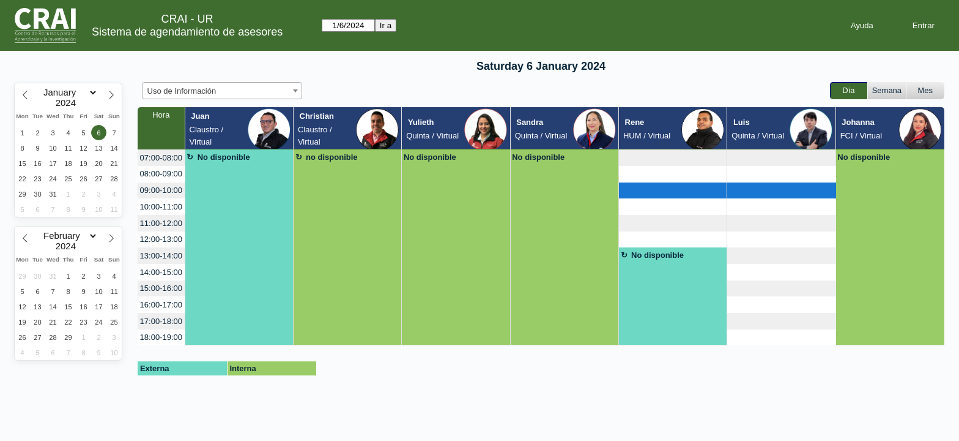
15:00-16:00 (161, 288)
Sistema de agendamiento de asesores (187, 32)
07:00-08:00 (161, 157)
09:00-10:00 (161, 190)
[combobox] (222, 90)
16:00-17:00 (161, 304)
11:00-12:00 (161, 223)
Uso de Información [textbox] (182, 91)
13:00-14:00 (161, 255)
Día (848, 90)
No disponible (224, 157)
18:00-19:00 (161, 337)
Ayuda (862, 25)
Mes (925, 90)
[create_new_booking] (673, 157)
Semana (887, 90)
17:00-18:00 (161, 321)
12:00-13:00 (161, 239)
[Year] (68, 103)
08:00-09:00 (161, 173)
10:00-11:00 (161, 206)
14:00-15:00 (161, 272)
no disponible (332, 157)
